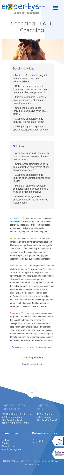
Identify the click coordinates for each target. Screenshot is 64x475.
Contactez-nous (19, 347)
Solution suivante (30, 364)
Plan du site (8, 446)
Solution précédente (33, 357)
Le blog (6, 440)
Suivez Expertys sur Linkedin (40, 441)
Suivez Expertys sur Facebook (35, 441)
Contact (6, 443)
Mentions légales (11, 449)
